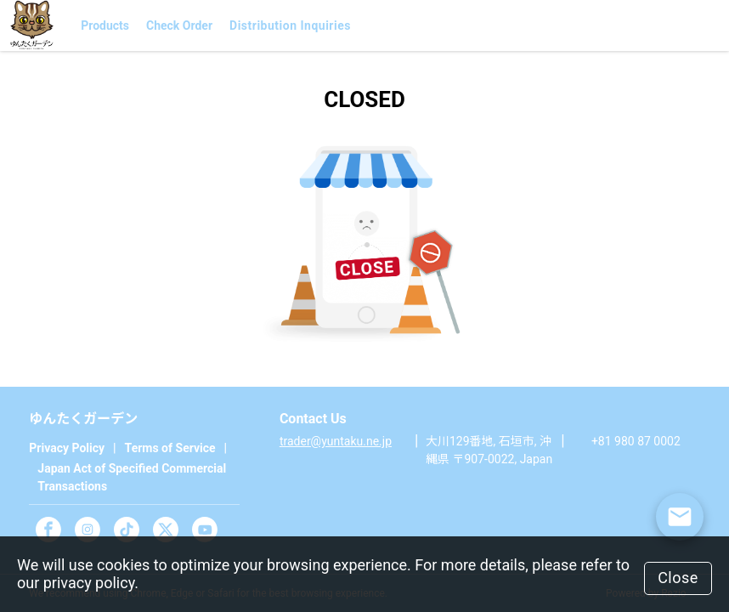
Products (105, 25)
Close (678, 577)
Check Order (179, 25)
